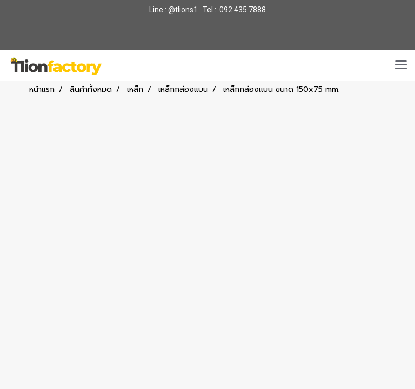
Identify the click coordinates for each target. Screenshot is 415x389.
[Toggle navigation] (401, 65)
